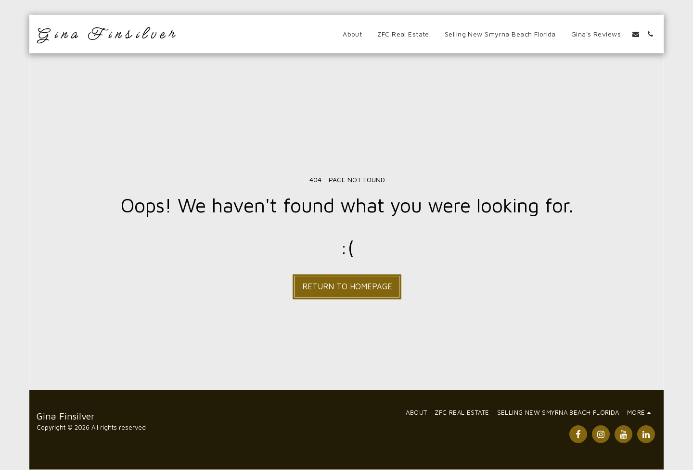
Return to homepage (347, 286)
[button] (635, 34)
